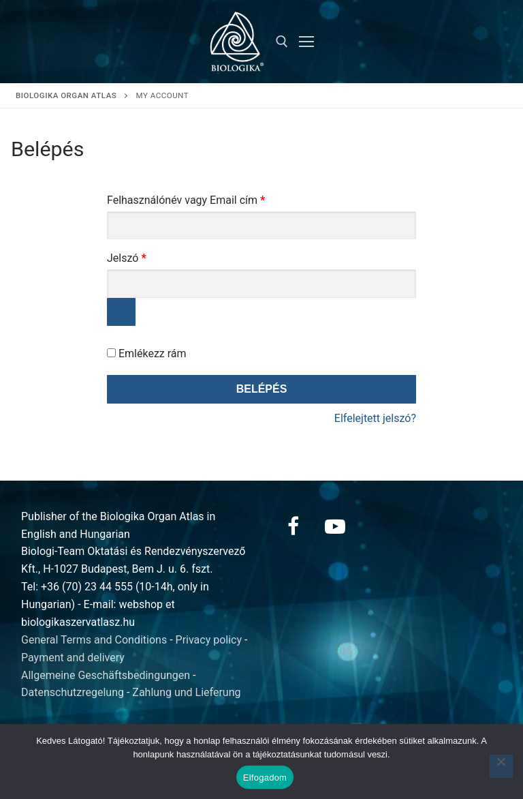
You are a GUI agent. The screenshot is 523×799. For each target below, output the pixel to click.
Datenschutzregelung (72, 692)
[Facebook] (292, 526)
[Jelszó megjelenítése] (121, 312)
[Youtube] (335, 526)
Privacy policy (209, 639)
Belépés (261, 389)
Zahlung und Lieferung (186, 692)
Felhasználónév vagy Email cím (206, 198)
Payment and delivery (73, 657)
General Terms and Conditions (94, 639)
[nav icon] (306, 41)
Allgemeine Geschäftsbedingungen (105, 675)
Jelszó (147, 256)
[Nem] (501, 766)
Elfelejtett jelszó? (375, 418)
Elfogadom (265, 777)
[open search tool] (282, 41)
